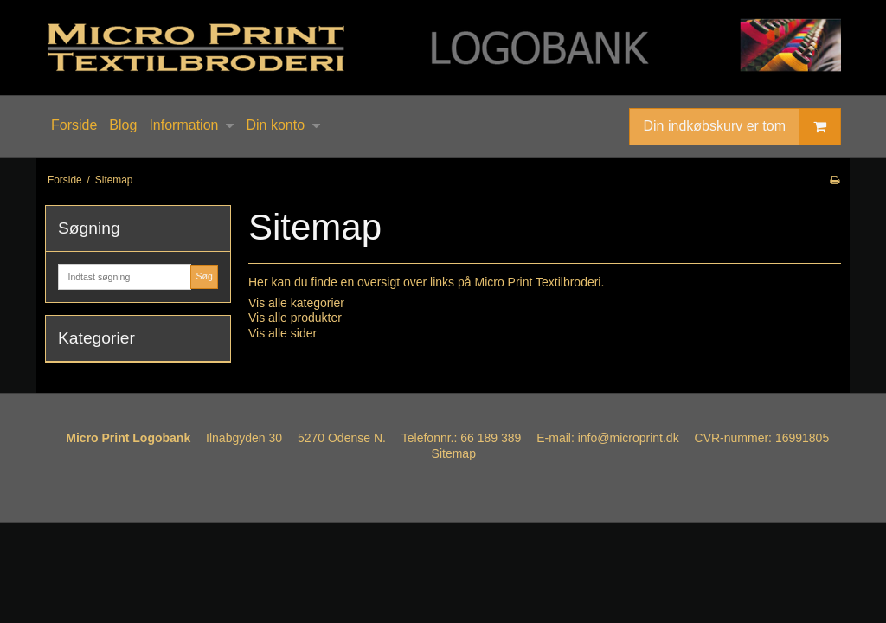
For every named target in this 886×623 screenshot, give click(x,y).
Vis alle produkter (295, 317)
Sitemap (454, 453)
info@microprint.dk (628, 438)
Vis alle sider (282, 333)
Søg (204, 276)
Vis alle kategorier (296, 303)
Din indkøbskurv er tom (742, 127)
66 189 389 (490, 438)
